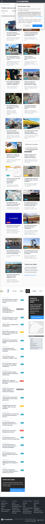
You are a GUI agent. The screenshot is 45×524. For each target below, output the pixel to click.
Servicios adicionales (27, 511)
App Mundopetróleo (38, 510)
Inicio (2, 4)
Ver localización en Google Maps (30, 521)
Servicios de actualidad (28, 508)
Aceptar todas (37, 25)
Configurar (27, 25)
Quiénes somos (4, 503)
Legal (2, 508)
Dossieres (3, 504)
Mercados (25, 503)
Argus (24, 506)
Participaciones (15, 508)
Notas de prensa (15, 504)
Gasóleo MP (36, 503)
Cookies (3, 511)
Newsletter (14, 512)
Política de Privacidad (5, 509)
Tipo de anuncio (4, 10)
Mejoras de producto (27, 512)
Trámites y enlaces (16, 509)
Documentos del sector (17, 506)
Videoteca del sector (16, 511)
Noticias (13, 503)
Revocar (7, 511)
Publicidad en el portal (38, 512)
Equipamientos (26, 509)
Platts (24, 504)
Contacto (3, 506)
